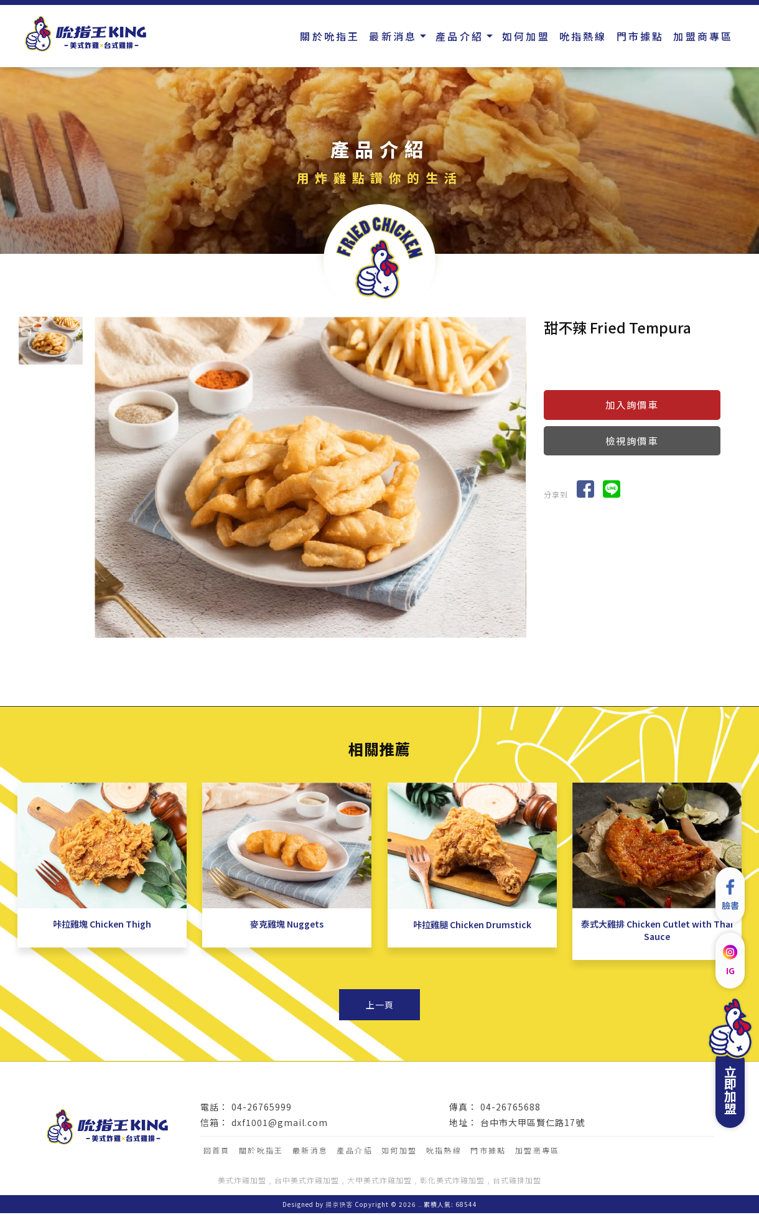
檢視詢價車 (631, 443)
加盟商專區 (703, 36)
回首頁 (216, 1151)
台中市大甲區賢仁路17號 (532, 1123)
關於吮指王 (330, 36)
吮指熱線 (583, 36)
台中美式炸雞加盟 (306, 1181)
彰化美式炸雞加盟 (452, 1181)
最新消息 (393, 36)
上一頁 (380, 1006)
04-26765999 (261, 1108)
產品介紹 (459, 36)
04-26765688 (510, 1108)
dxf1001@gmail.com (279, 1123)
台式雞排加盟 (517, 1181)
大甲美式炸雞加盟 (379, 1181)
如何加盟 (526, 36)
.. (420, 1206)
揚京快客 (339, 1206)
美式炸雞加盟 (242, 1181)
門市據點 (640, 36)
